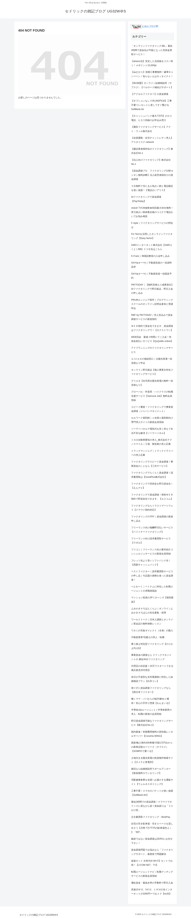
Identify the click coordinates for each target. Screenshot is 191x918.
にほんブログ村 (144, 26)
